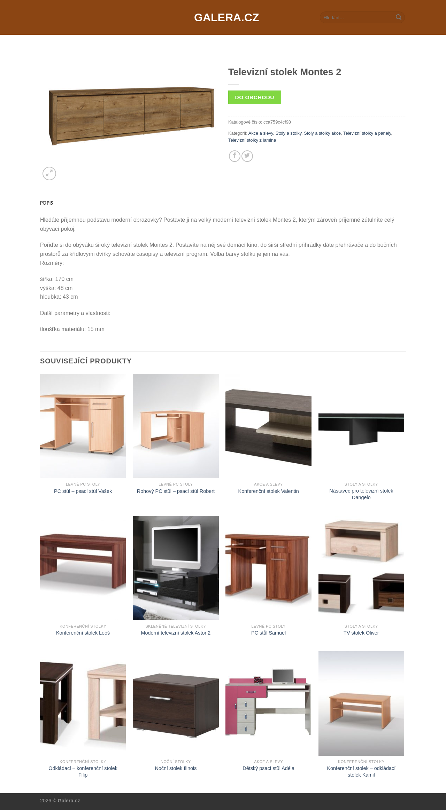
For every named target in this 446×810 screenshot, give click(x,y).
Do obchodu (254, 97)
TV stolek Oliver (361, 633)
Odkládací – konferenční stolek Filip (82, 771)
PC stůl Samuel (268, 633)
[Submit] (399, 17)
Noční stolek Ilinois (176, 768)
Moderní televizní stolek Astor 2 (175, 633)
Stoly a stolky (288, 133)
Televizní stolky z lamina (252, 140)
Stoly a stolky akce (322, 133)
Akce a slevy (260, 133)
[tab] (46, 203)
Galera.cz (223, 17)
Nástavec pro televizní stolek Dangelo (361, 494)
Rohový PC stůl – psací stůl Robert (176, 491)
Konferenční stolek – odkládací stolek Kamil (361, 771)
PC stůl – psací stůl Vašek (83, 491)
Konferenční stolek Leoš (83, 633)
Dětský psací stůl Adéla (268, 768)
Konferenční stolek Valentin (268, 491)
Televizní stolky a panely (367, 133)
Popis (46, 203)
